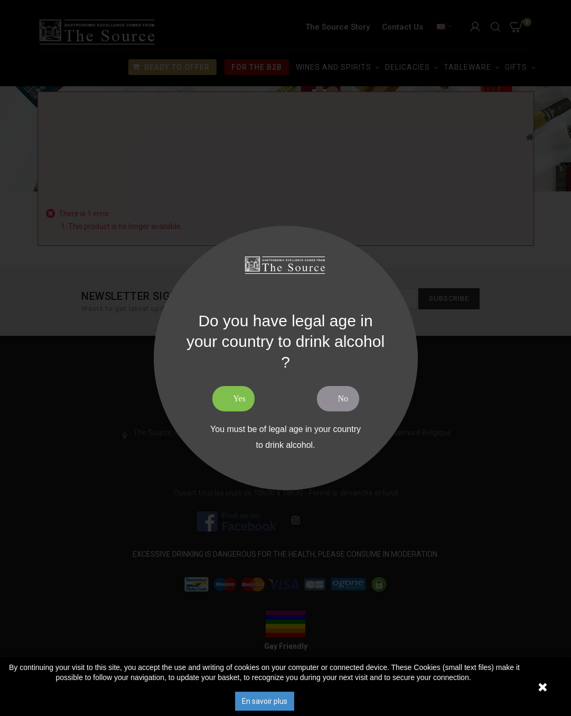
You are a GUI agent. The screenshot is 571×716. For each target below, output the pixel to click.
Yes (239, 398)
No (343, 398)
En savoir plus (264, 701)
